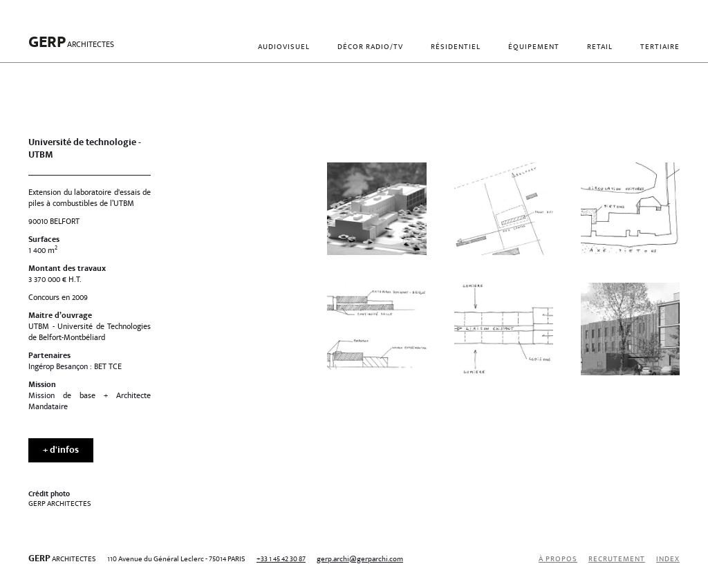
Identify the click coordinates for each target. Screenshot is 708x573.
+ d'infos (61, 451)
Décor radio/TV (370, 47)
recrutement (616, 559)
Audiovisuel (284, 47)
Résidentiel (456, 47)
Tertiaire (660, 47)
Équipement (533, 47)
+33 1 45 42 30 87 (281, 559)
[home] (71, 48)
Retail (600, 47)
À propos (558, 559)
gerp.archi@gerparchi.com (360, 559)
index (668, 559)
